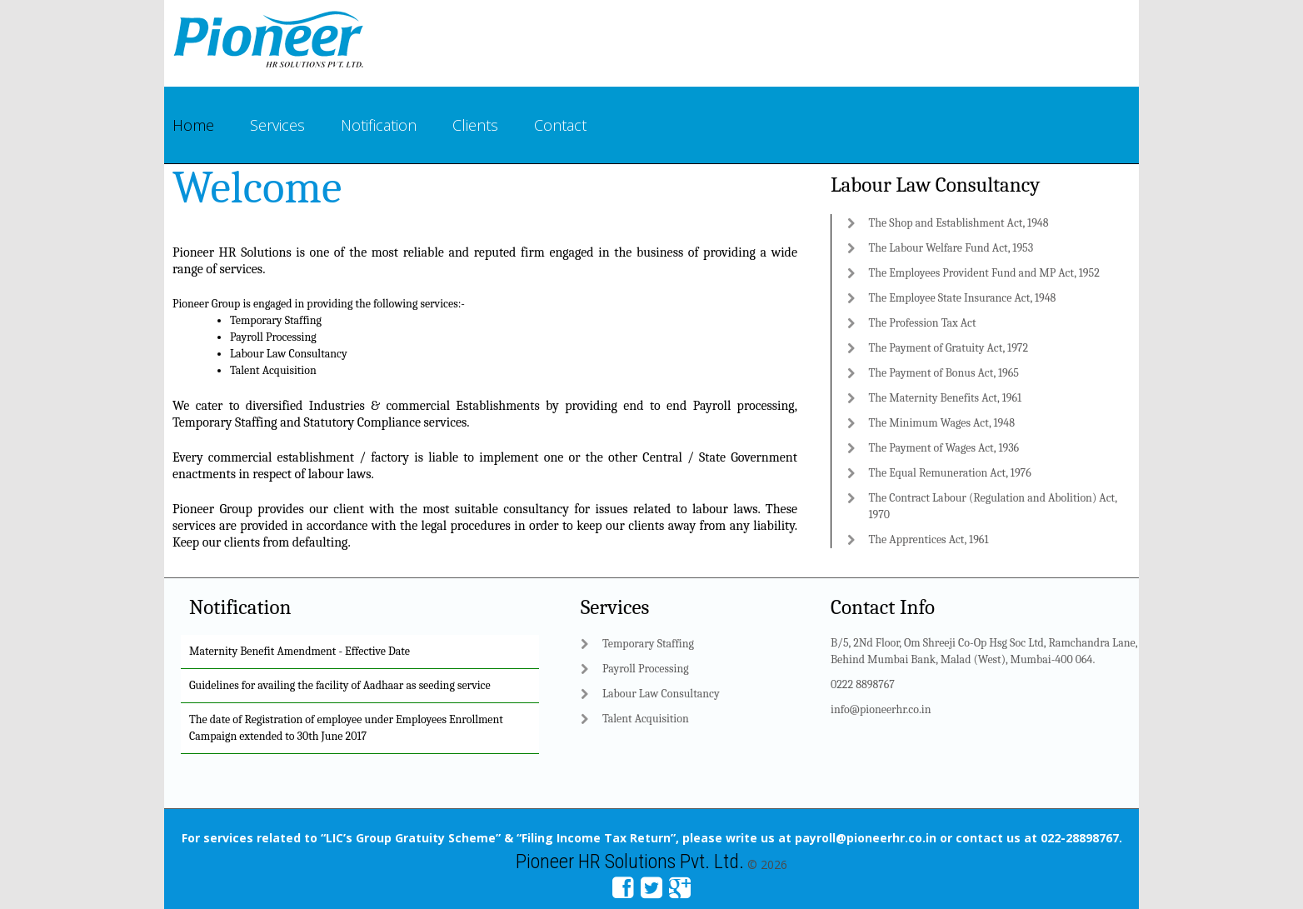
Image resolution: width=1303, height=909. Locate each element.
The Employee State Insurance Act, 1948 (962, 298)
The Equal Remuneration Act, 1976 (950, 473)
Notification (379, 125)
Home (193, 125)
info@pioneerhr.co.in (881, 709)
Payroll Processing (273, 337)
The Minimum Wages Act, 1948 (942, 423)
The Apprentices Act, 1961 (929, 539)
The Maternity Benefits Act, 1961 (945, 398)
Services (277, 125)
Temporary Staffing (276, 320)
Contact (560, 125)
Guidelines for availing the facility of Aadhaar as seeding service (340, 685)
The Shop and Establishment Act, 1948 (959, 223)
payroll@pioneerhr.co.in (865, 838)
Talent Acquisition (273, 370)
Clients (475, 125)
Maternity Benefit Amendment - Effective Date (299, 651)
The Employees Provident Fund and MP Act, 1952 (984, 273)
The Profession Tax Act (922, 323)
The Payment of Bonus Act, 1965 (944, 373)
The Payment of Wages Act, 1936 (944, 448)
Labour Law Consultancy (288, 354)
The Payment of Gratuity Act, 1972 (949, 348)
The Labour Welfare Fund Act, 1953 (951, 248)
